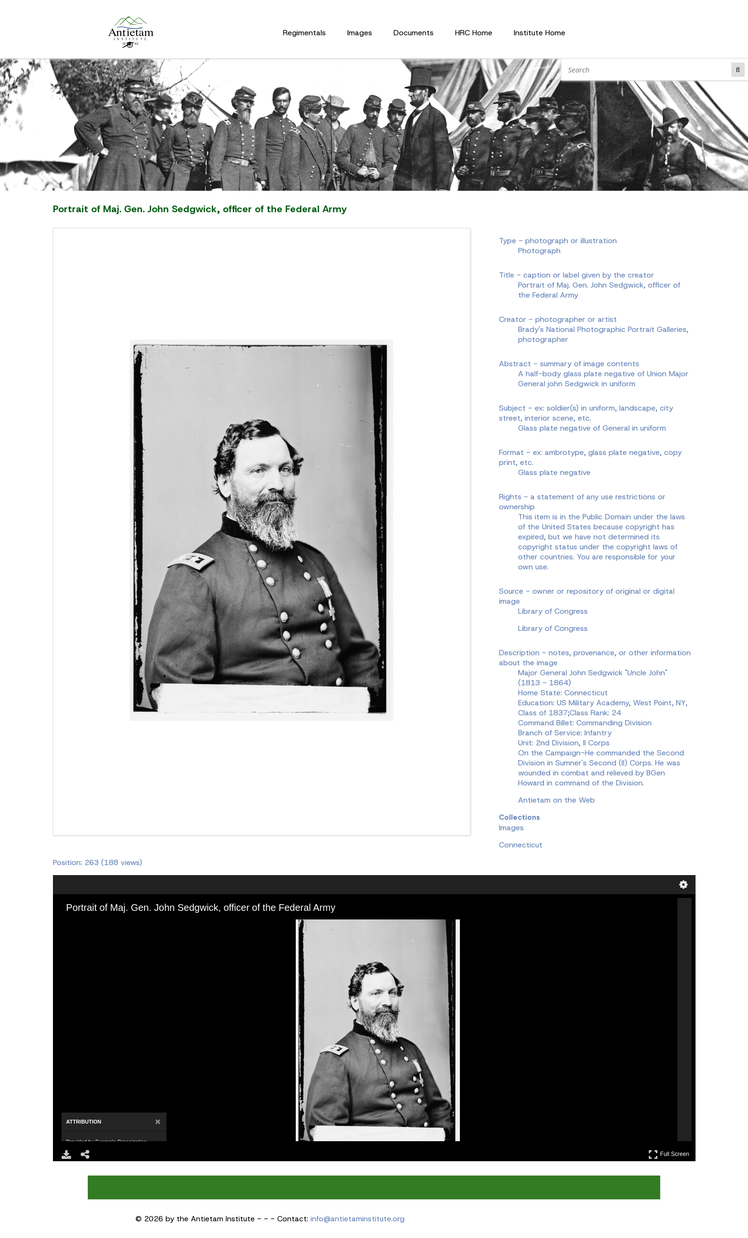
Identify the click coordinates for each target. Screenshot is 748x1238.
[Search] (648, 69)
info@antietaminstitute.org (358, 1219)
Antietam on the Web (556, 800)
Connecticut (520, 845)
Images (359, 33)
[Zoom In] (77, 926)
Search (738, 69)
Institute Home (539, 33)
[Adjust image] (118, 926)
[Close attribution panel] (157, 1122)
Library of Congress (553, 628)
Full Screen (669, 1154)
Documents (414, 33)
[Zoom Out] (91, 926)
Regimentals (304, 33)
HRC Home (473, 33)
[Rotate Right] (104, 926)
